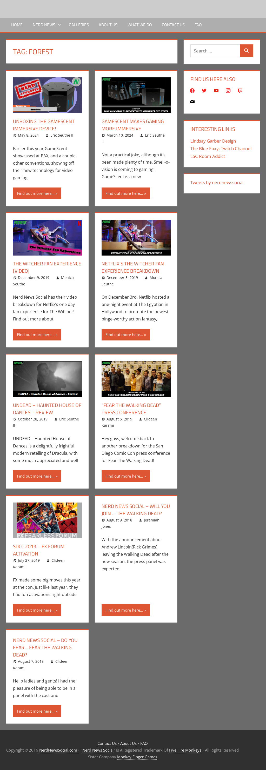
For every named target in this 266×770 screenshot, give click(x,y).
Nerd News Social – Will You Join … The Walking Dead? (132, 513)
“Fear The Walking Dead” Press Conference (133, 408)
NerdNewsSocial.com (58, 750)
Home (17, 25)
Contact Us (173, 25)
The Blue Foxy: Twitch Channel (220, 148)
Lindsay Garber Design (213, 141)
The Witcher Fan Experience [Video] (36, 267)
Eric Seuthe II (61, 135)
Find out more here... (36, 193)
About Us (108, 25)
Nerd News (47, 25)
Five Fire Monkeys (185, 750)
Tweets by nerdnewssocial (216, 182)
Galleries (79, 25)
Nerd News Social (98, 750)
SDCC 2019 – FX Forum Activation (40, 550)
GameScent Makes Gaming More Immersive (134, 124)
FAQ (198, 25)
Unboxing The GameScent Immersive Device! (45, 124)
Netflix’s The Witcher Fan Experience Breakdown (135, 267)
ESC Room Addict (207, 156)
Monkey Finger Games (137, 756)
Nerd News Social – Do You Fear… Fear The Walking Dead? (47, 647)
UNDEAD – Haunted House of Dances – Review (45, 408)
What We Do (140, 25)
